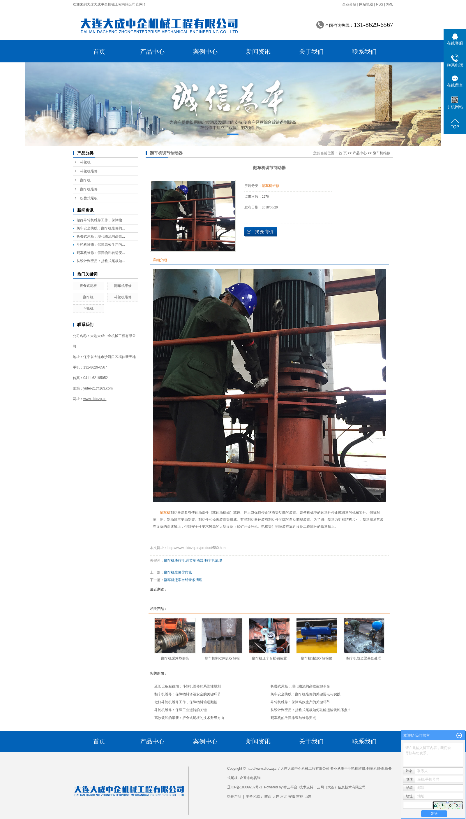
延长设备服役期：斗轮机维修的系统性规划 (187, 686)
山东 (307, 797)
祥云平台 (290, 787)
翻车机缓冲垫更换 (175, 658)
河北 (283, 797)
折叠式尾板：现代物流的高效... (101, 236)
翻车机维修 (89, 189)
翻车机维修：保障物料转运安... (101, 253)
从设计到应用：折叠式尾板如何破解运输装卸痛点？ (311, 710)
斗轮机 (85, 162)
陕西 (267, 797)
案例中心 (205, 51)
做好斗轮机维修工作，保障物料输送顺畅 (185, 702)
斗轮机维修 (89, 171)
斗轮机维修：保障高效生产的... (101, 245)
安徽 (291, 797)
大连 (275, 797)
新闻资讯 (258, 51)
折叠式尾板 (89, 198)
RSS (379, 4)
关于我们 (311, 51)
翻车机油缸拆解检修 (316, 658)
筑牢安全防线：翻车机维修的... (101, 228)
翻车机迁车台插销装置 (269, 658)
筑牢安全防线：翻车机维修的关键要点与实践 (305, 694)
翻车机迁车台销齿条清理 (183, 580)
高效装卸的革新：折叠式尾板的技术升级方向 (189, 718)
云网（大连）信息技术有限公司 (341, 787)
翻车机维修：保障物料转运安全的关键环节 (187, 694)
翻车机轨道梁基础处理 (363, 658)
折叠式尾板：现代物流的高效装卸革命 (300, 686)
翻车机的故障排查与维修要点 (293, 718)
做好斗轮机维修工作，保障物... (101, 220)
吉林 (299, 797)
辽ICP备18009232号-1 (244, 787)
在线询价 (260, 231)
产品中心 (152, 51)
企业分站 (349, 4)
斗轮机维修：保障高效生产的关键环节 (300, 702)
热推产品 (234, 797)
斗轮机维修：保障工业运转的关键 (180, 710)
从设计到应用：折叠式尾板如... (101, 261)
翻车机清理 (213, 560)
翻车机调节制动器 (189, 560)
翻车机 (85, 180)
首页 (99, 51)
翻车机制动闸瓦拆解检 (222, 658)
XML (389, 4)
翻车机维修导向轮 (178, 572)
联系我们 (364, 51)
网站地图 (366, 4)
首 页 (343, 153)
